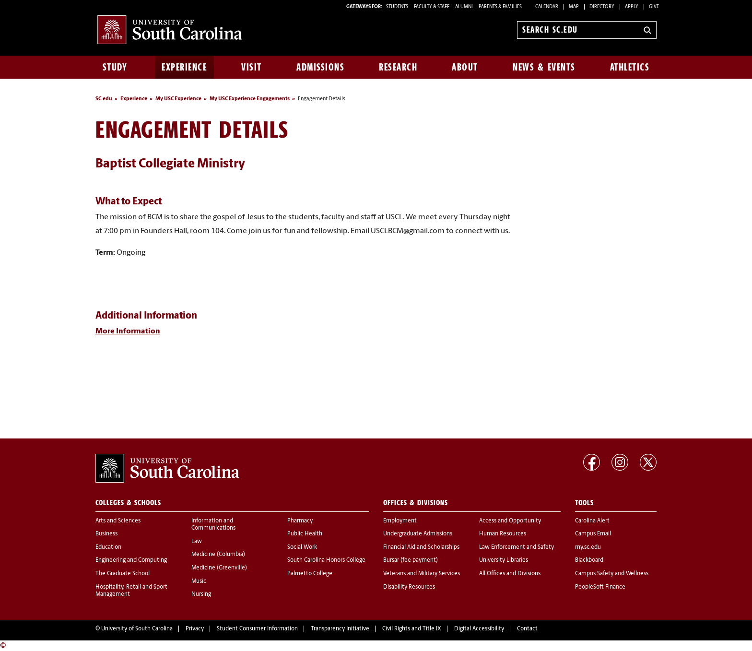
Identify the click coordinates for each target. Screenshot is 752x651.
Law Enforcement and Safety (516, 547)
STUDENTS (397, 7)
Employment (400, 521)
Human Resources (502, 534)
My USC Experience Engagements (250, 99)
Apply (631, 7)
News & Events (544, 67)
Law (196, 541)
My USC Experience (178, 99)
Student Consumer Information (257, 629)
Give (654, 7)
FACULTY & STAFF (431, 7)
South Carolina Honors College (326, 560)
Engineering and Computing (131, 560)
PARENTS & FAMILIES (500, 7)
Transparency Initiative (340, 629)
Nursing (201, 594)
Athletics (630, 67)
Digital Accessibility (479, 629)
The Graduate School (122, 574)
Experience (184, 67)
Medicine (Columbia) (218, 554)
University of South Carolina (137, 629)
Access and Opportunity (510, 521)
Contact (527, 629)
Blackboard (589, 560)
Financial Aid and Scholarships (421, 547)
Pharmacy (300, 521)
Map (574, 7)
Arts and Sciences (118, 521)
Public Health (304, 534)
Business (106, 534)
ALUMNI (464, 7)
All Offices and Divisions (509, 574)
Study (115, 67)
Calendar (546, 7)
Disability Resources (409, 587)
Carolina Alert (592, 521)
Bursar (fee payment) (410, 560)
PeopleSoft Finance (600, 587)
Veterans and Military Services (421, 574)
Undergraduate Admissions (417, 534)
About (465, 67)
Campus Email (593, 534)
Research (398, 67)
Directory (601, 7)
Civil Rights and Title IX (411, 629)
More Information (127, 331)
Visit (251, 67)
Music (198, 581)
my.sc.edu (588, 547)
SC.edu (103, 99)
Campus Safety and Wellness (611, 574)
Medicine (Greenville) (219, 568)
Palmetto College (309, 574)
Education (108, 547)
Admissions (320, 67)
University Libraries (503, 560)
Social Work (302, 547)
